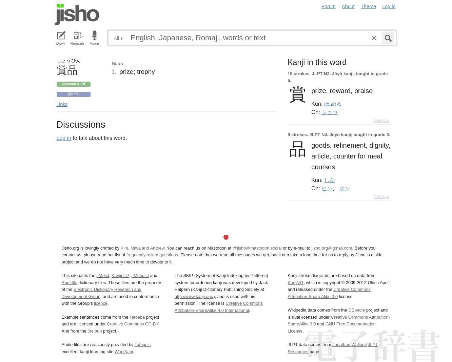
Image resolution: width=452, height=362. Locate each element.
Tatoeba (137, 317)
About (348, 6)
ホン (344, 188)
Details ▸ (381, 120)
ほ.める (333, 103)
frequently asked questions (152, 254)
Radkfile (69, 282)
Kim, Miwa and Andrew (142, 248)
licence (100, 303)
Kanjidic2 (120, 275)
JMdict (103, 275)
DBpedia (356, 310)
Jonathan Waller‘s (349, 344)
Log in (388, 6)
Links (62, 104)
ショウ (329, 112)
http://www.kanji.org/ (194, 296)
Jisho (77, 14)
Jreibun (94, 331)
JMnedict (140, 275)
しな (329, 180)
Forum (328, 6)
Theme (368, 6)
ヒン (326, 188)
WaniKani (124, 351)
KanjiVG (295, 282)
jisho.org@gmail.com (332, 248)
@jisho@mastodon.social (257, 248)
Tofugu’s (143, 344)
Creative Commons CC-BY (132, 323)
